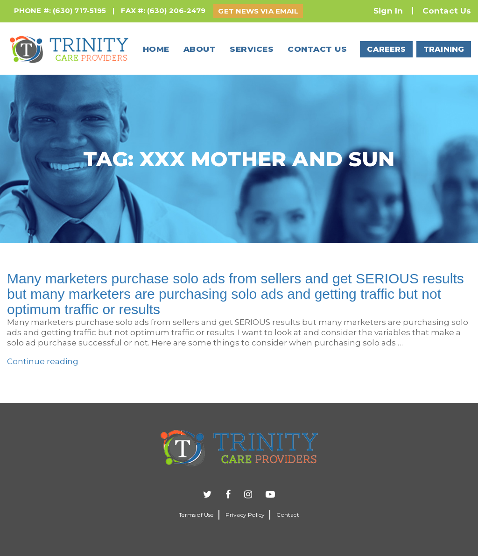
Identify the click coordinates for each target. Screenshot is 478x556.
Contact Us (446, 10)
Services (252, 49)
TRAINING (443, 49)
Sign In (388, 10)
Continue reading (42, 361)
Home (156, 49)
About (199, 49)
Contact (287, 514)
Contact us (317, 49)
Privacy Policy (245, 514)
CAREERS (386, 49)
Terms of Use (196, 514)
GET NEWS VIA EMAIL (258, 11)
